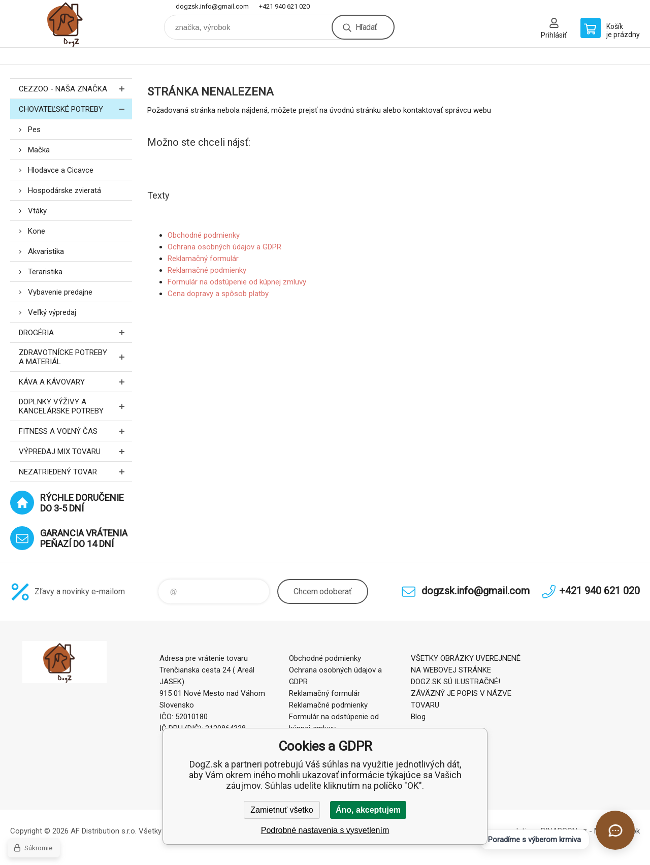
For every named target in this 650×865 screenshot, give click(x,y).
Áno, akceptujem (368, 810)
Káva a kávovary (75, 382)
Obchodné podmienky (204, 235)
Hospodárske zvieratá (64, 190)
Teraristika (45, 271)
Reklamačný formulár (203, 258)
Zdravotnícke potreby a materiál (75, 357)
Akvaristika (46, 251)
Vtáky (37, 210)
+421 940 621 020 (284, 6)
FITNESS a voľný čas (75, 431)
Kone (36, 231)
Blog (418, 716)
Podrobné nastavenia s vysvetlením (325, 830)
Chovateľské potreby (75, 109)
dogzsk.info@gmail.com (212, 6)
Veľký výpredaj (52, 312)
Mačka (39, 149)
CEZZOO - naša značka (75, 89)
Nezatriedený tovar (75, 472)
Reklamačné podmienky (207, 270)
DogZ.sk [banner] (71, 23)
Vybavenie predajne (60, 292)
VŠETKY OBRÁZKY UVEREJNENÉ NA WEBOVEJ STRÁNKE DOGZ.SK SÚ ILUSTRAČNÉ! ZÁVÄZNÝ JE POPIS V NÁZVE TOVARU (466, 682)
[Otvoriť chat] (615, 830)
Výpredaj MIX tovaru (75, 451)
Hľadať (366, 27)
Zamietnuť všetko (281, 810)
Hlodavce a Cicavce (60, 170)
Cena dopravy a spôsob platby (218, 293)
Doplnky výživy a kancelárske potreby (75, 406)
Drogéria (75, 332)
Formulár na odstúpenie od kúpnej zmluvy (237, 281)
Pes (34, 129)
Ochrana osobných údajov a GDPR (224, 246)
